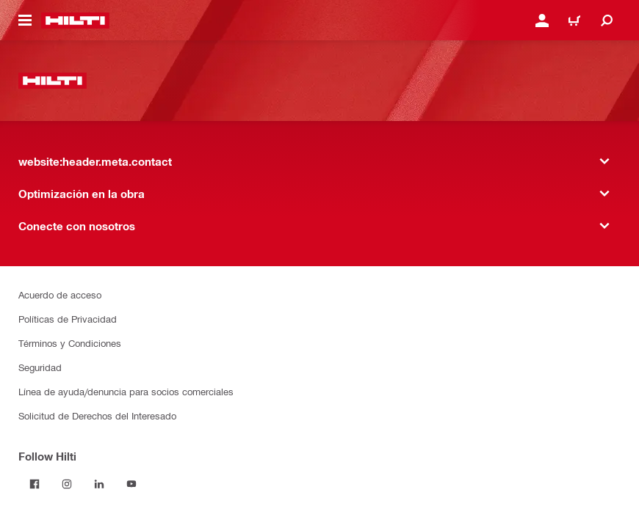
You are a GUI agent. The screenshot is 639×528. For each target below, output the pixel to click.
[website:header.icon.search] (607, 20)
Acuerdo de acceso (59, 294)
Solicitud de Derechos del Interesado (97, 415)
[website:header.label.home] (75, 20)
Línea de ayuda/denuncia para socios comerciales (126, 391)
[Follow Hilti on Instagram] (67, 484)
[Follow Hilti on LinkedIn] (99, 484)
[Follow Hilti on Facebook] (34, 484)
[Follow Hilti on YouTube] (131, 484)
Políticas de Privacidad (67, 318)
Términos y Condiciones (69, 342)
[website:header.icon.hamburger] (25, 20)
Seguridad (40, 367)
